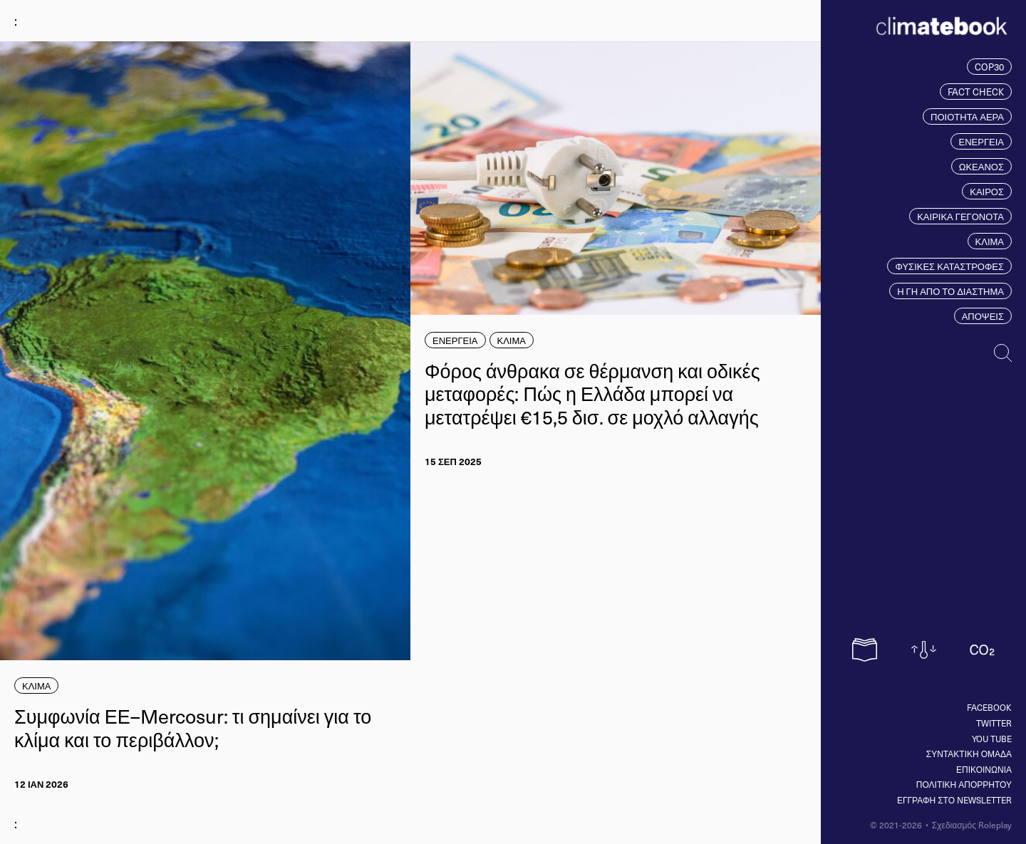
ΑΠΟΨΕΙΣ (983, 316)
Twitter (994, 723)
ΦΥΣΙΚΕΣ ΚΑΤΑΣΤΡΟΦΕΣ (949, 266)
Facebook (989, 707)
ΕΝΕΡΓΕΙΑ (981, 141)
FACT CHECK (976, 91)
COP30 (989, 66)
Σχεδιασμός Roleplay (972, 824)
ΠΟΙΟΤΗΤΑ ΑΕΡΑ (967, 116)
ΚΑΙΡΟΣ (987, 191)
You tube (992, 738)
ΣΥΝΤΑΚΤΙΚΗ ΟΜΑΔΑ (969, 753)
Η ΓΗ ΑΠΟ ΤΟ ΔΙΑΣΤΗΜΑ (950, 291)
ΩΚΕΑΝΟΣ (981, 166)
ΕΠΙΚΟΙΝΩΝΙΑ (984, 769)
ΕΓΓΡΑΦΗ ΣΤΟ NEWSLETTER (954, 799)
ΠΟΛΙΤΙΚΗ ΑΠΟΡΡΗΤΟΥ (964, 784)
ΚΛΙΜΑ (989, 241)
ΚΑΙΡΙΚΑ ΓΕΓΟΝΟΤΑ (960, 216)
